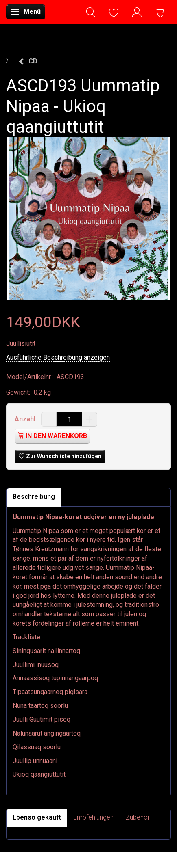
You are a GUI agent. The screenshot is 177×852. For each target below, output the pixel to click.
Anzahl (26, 419)
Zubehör (138, 817)
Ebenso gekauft (37, 817)
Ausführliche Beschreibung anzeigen (58, 357)
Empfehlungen (93, 817)
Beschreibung (34, 496)
